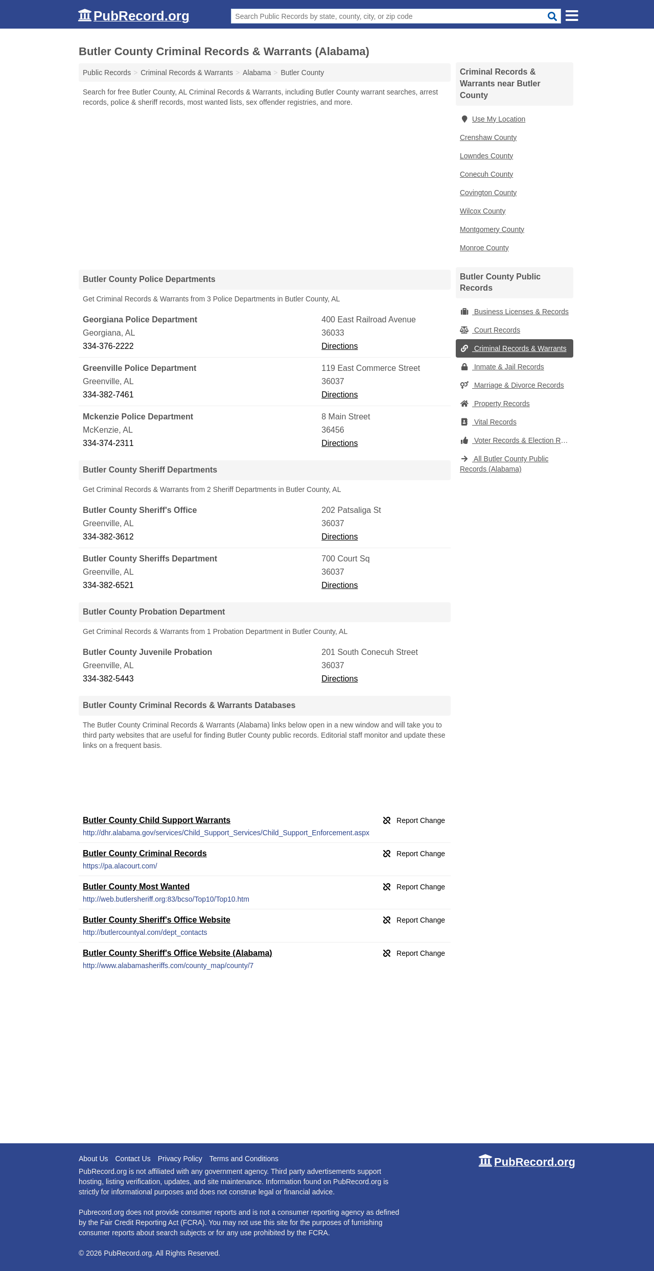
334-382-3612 (108, 536)
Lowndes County (486, 156)
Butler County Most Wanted (136, 886)
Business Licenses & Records (514, 312)
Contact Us (132, 1159)
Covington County (488, 193)
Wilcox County (482, 211)
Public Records (107, 72)
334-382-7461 (108, 394)
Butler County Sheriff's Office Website (156, 919)
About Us (93, 1159)
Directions (339, 346)
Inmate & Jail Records (502, 367)
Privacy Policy (180, 1159)
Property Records (495, 403)
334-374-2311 (108, 443)
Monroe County (484, 248)
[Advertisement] (265, 188)
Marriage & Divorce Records (512, 385)
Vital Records (488, 422)
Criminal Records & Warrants (513, 348)
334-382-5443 (108, 678)
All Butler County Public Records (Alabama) (504, 464)
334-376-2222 (108, 346)
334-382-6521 (108, 585)
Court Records (490, 330)
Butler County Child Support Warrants (156, 820)
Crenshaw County (488, 137)
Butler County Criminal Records (145, 853)
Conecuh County (486, 174)
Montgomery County (492, 229)
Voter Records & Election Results (516, 440)
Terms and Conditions (243, 1159)
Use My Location (492, 119)
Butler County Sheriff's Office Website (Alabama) (177, 953)
